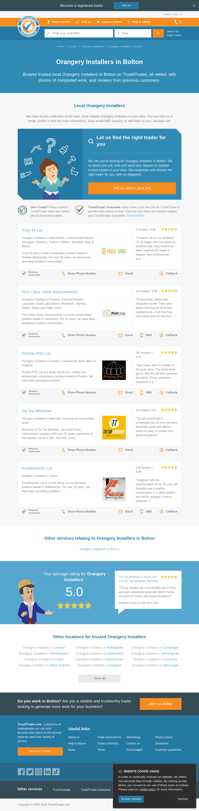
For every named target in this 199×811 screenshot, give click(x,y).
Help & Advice (77, 743)
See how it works (40, 751)
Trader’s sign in (172, 14)
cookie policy (147, 789)
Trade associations (109, 737)
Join (126, 5)
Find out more (135, 215)
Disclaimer (162, 743)
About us (74, 737)
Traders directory (108, 743)
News (71, 749)
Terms (101, 749)
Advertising (133, 737)
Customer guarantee (168, 749)
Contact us (133, 743)
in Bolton (99, 549)
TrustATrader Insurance (96, 789)
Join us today (160, 704)
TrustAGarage (61, 789)
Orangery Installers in (44, 647)
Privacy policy (164, 737)
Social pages (134, 749)
